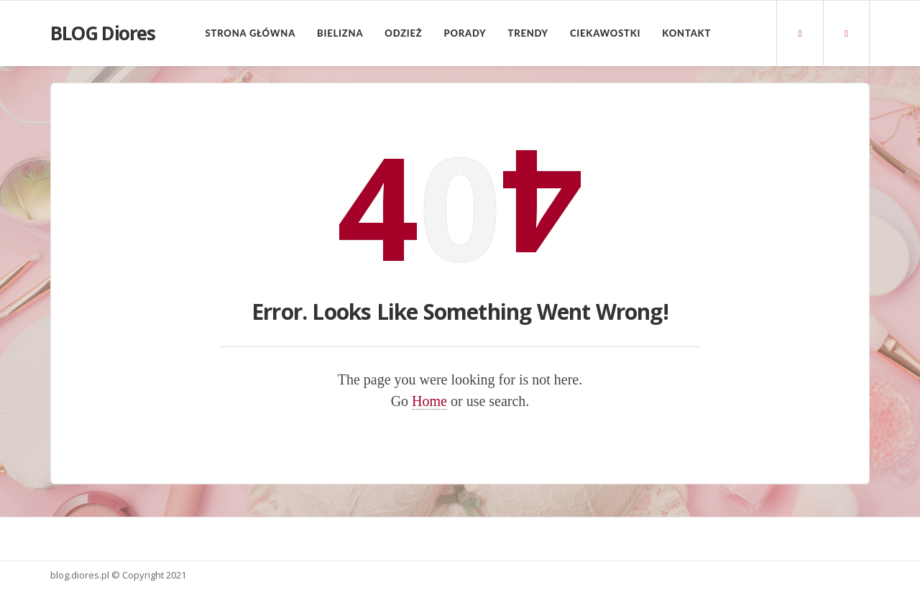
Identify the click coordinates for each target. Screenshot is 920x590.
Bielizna (340, 33)
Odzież (403, 33)
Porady (465, 33)
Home (429, 401)
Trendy (527, 33)
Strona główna (250, 33)
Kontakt (686, 33)
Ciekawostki (605, 33)
